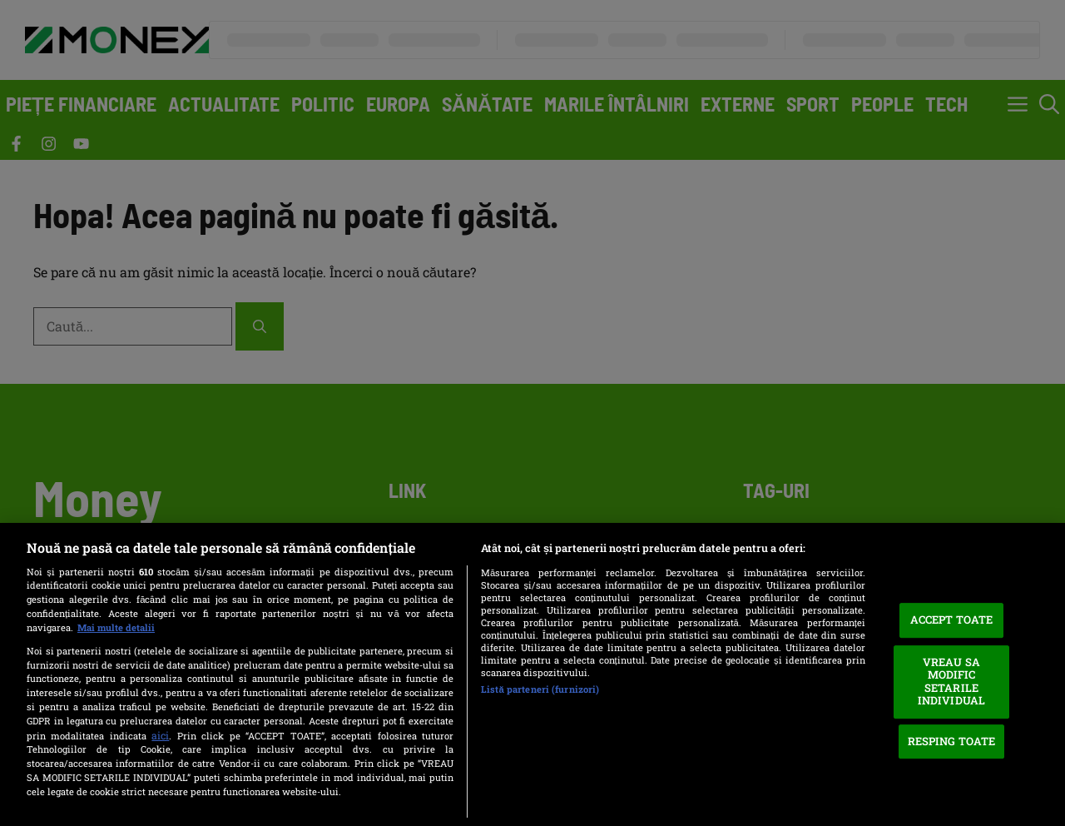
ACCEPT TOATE (951, 619)
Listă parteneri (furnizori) (540, 689)
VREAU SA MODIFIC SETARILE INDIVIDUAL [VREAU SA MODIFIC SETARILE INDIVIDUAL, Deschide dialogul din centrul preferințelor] (951, 681)
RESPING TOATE (952, 741)
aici (160, 735)
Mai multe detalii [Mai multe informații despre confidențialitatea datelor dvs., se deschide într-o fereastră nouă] (116, 627)
